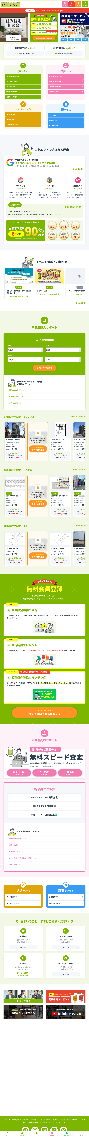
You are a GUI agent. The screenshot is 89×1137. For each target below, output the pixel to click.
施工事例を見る (11, 119)
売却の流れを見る (54, 92)
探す (7, 1134)
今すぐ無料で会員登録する (44, 712)
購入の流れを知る (11, 92)
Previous (1, 27)
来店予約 (71, 4)
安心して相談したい (16, 403)
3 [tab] (40, 40)
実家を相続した (14, 845)
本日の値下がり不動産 (65, 53)
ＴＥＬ (37, 1134)
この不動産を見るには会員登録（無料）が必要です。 (38, 441)
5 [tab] (45, 40)
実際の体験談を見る (72, 207)
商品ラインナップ (55, 903)
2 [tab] (38, 40)
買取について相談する (55, 82)
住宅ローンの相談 (11, 97)
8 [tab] (53, 40)
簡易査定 (52, 1134)
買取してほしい (14, 864)
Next (87, 27)
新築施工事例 (53, 897)
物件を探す (10, 114)
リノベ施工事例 (11, 897)
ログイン (85, 4)
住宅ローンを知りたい (16, 396)
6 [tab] (48, 40)
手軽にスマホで (44, 815)
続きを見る (58, 215)
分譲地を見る (53, 120)
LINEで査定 (66, 1134)
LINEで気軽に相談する (56, 87)
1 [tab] (35, 40)
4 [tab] (43, 40)
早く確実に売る (44, 806)
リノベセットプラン (12, 125)
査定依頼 (65, 4)
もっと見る (77, 169)
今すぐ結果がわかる (44, 797)
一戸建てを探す (12, 82)
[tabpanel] (44, 27)
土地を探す (10, 87)
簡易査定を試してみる (55, 77)
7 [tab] (50, 40)
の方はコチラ (19, 772)
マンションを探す (12, 77)
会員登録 (78, 4)
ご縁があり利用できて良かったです (22, 211)
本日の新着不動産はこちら (26, 53)
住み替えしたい (14, 851)
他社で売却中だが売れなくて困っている (23, 858)
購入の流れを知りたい (17, 390)
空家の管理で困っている (17, 838)
